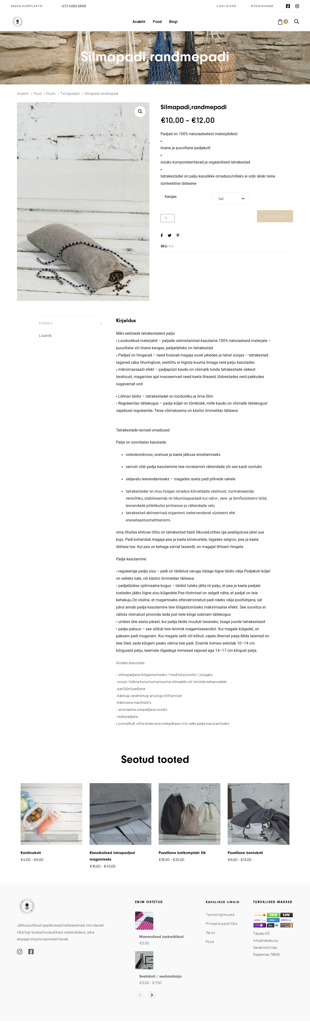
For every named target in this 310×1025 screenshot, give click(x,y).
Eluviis (50, 93)
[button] (296, 21)
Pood (37, 93)
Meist (210, 932)
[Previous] (139, 995)
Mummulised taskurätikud (161, 937)
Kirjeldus (46, 323)
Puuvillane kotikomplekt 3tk (182, 853)
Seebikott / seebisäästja (160, 976)
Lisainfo (45, 335)
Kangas (170, 196)
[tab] (70, 323)
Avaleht (23, 93)
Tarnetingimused (220, 914)
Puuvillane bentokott (245, 853)
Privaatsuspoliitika (221, 923)
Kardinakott (31, 853)
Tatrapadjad (69, 93)
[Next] (149, 995)
